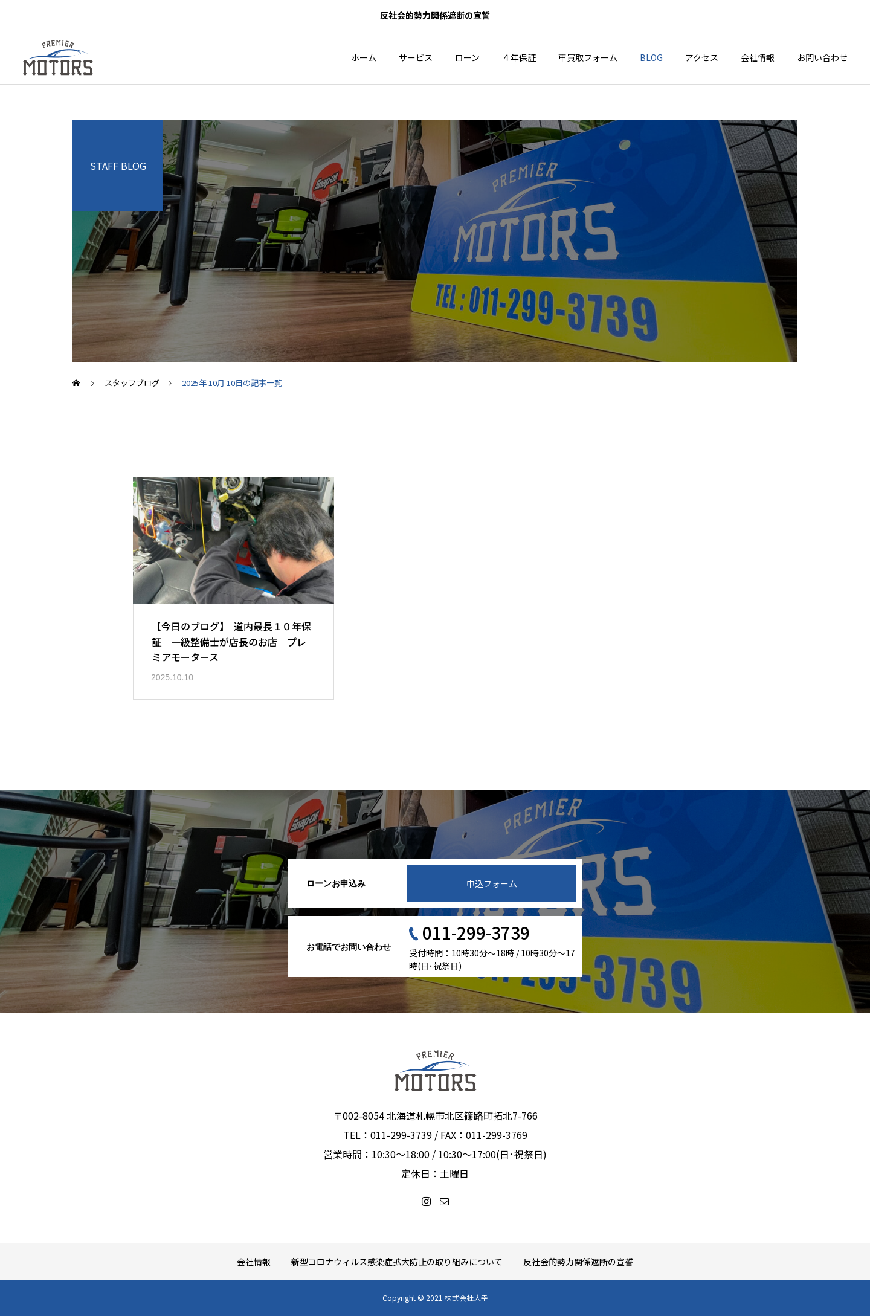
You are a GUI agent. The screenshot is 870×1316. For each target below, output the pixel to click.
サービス (416, 57)
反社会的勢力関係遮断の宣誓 (578, 1262)
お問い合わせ (822, 57)
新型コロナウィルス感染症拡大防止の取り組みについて (397, 1262)
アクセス (701, 57)
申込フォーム (491, 883)
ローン (467, 57)
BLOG (651, 57)
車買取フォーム (587, 57)
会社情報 (758, 57)
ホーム (363, 57)
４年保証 (519, 57)
